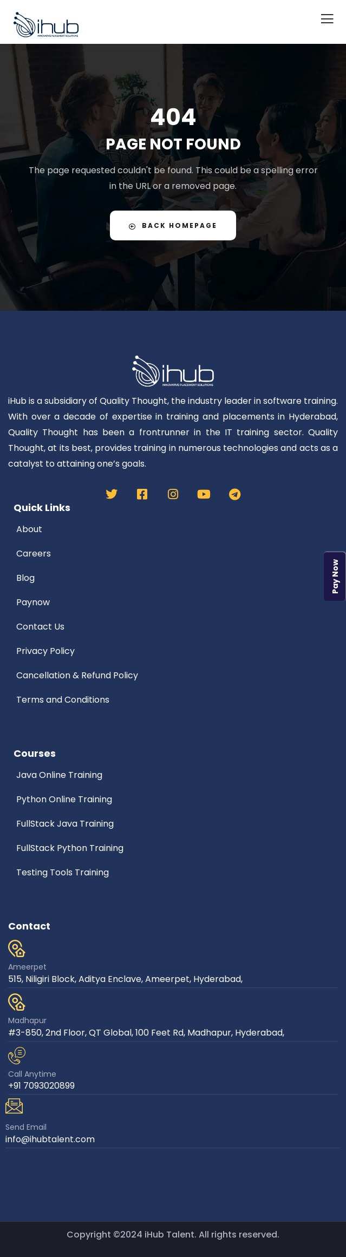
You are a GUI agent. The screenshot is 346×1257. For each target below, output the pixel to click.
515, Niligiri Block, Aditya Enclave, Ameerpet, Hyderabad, (125, 979)
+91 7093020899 (41, 1085)
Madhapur (27, 1020)
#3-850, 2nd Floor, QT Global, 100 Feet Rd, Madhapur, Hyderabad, (146, 1032)
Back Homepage (173, 225)
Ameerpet (27, 966)
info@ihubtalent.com (50, 1139)
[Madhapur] (16, 1002)
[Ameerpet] (16, 948)
